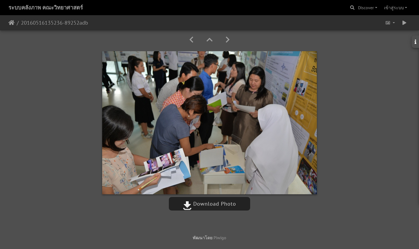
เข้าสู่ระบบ (394, 7)
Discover (366, 7)
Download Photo (209, 203)
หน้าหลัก (11, 23)
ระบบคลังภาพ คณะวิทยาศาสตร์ (45, 7)
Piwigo (220, 237)
